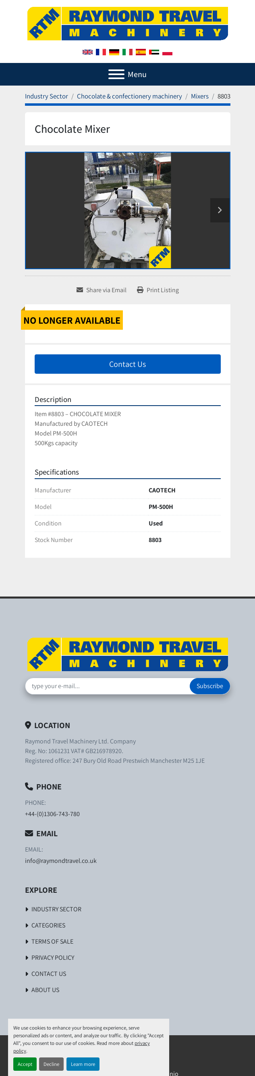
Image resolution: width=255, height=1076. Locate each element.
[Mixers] (200, 96)
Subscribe (210, 686)
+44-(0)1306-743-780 (52, 814)
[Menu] (116, 74)
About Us (45, 990)
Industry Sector (56, 909)
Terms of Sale (52, 941)
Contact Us (127, 364)
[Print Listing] (158, 290)
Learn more (83, 1064)
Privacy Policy (52, 957)
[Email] (107, 686)
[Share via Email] (101, 290)
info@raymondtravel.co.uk (61, 860)
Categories (48, 925)
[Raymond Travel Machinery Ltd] (127, 653)
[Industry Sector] (46, 96)
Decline (51, 1064)
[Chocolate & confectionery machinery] (129, 96)
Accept (25, 1064)
